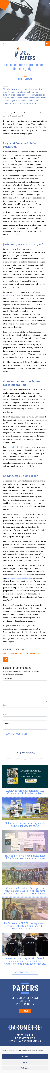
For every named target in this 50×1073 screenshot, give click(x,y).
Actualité (25, 76)
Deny (25, 1062)
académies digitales (15, 447)
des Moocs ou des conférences (19, 578)
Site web (6, 723)
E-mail (5, 714)
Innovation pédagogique (31, 653)
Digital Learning (10, 653)
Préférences (25, 1068)
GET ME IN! (25, 1011)
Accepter (25, 1056)
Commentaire (8, 678)
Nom (5, 705)
